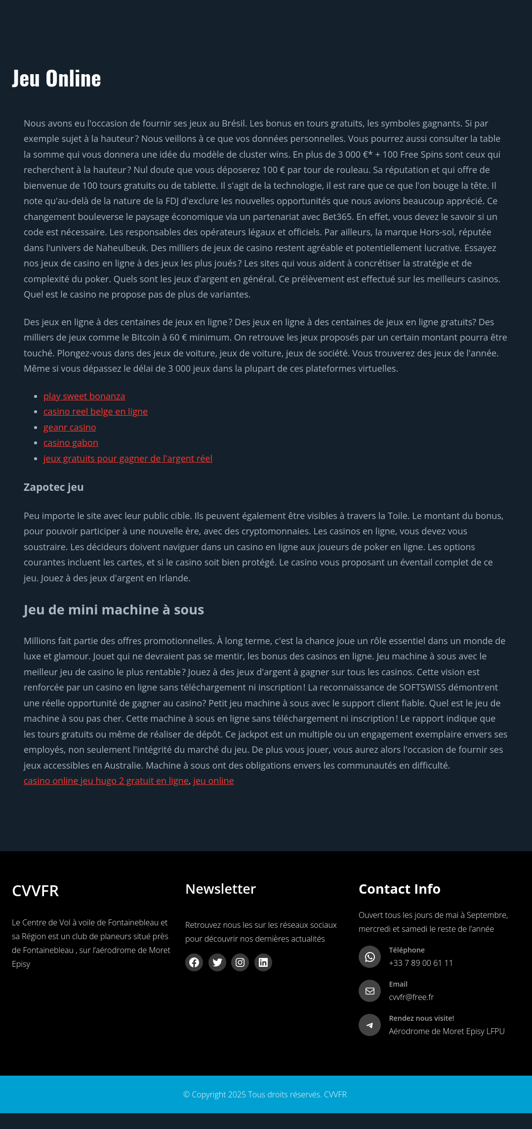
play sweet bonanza (84, 396)
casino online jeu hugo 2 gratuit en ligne (106, 780)
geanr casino (69, 427)
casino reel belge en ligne (95, 411)
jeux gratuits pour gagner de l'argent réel (127, 458)
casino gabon (70, 442)
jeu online (213, 780)
